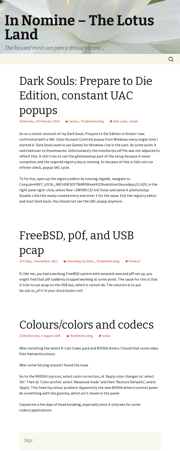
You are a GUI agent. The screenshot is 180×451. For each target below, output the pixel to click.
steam (133, 121)
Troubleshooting (92, 121)
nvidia (106, 336)
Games (74, 121)
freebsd (134, 261)
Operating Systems (80, 261)
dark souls (120, 121)
